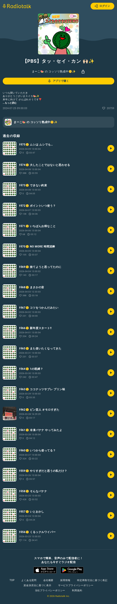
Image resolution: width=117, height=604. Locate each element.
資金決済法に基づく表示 (37, 585)
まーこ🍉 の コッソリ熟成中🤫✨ (54, 71)
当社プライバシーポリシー (50, 590)
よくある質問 (28, 580)
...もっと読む (10, 102)
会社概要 (48, 580)
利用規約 (77, 590)
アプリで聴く (58, 81)
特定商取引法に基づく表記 (92, 580)
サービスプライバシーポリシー (75, 585)
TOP (12, 580)
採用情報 (65, 580)
